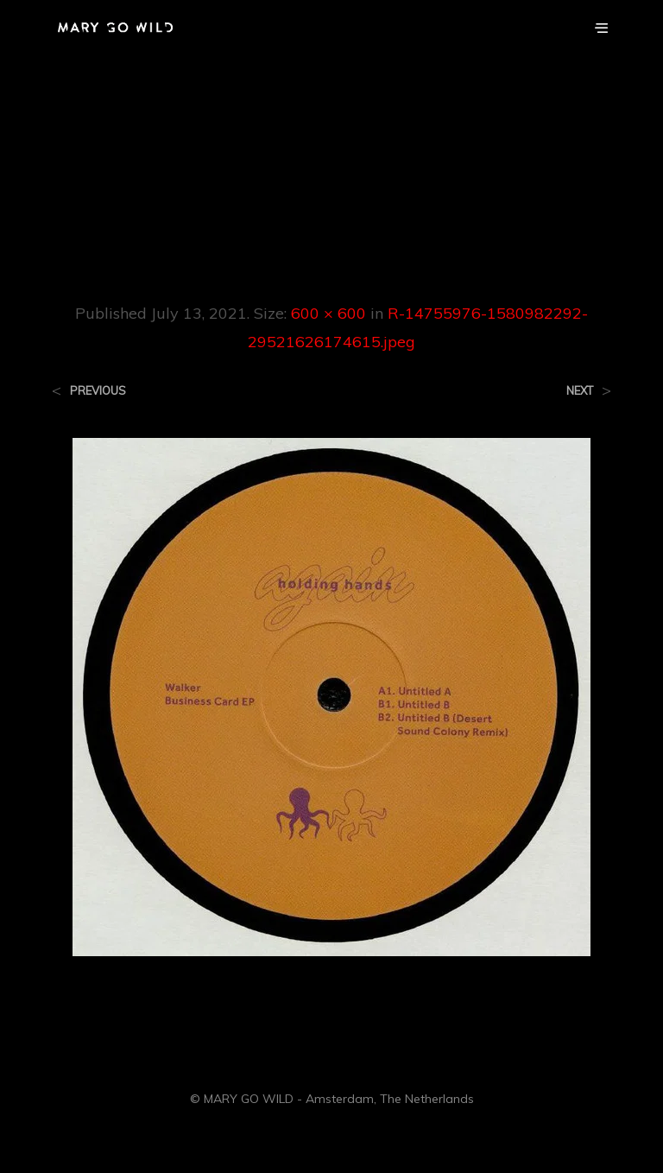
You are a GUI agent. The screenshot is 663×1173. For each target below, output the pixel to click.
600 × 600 (328, 313)
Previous (98, 390)
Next (579, 390)
